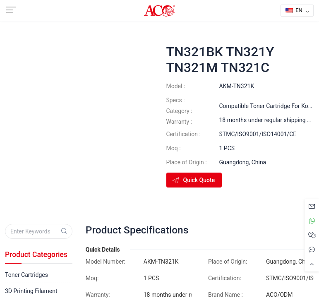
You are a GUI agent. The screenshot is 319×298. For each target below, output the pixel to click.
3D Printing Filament (31, 291)
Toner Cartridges (26, 275)
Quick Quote (193, 180)
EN (293, 10)
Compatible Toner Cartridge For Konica (269, 106)
